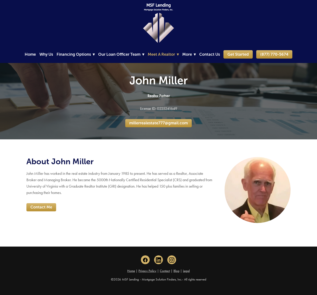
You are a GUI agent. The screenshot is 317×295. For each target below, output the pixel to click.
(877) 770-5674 (274, 54)
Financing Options (76, 54)
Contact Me (41, 207)
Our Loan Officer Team (121, 54)
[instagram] (171, 259)
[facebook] (145, 259)
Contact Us (209, 54)
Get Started (238, 54)
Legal (186, 271)
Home (30, 54)
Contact (165, 271)
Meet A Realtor (163, 54)
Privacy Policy (147, 271)
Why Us (46, 54)
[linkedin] (158, 259)
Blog (176, 271)
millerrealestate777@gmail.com (158, 123)
